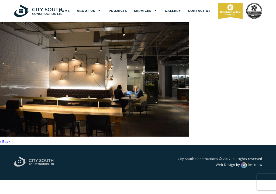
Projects (118, 11)
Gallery (173, 11)
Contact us (199, 11)
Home (64, 11)
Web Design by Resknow (239, 164)
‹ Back (5, 141)
